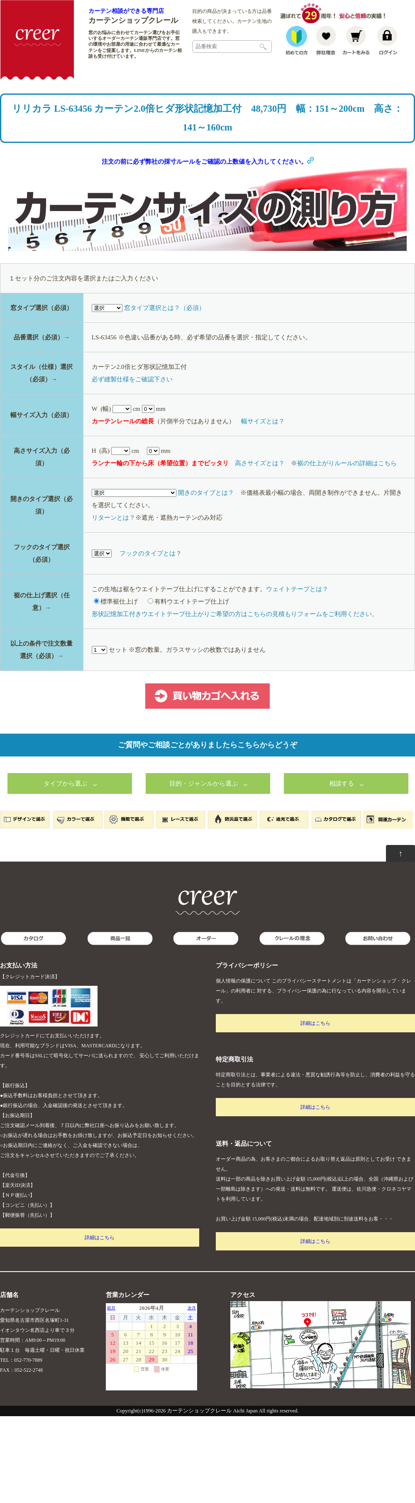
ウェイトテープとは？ (297, 592)
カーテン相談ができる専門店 (126, 10)
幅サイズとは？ (263, 424)
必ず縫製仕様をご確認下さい (132, 382)
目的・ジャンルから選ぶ (203, 786)
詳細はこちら (100, 1240)
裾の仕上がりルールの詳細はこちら (347, 466)
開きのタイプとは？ (206, 495)
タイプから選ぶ (65, 786)
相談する (341, 786)
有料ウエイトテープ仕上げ (188, 604)
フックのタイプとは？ (151, 556)
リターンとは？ (113, 520)
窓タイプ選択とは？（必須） (164, 310)
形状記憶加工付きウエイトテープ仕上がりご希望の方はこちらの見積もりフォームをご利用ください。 (235, 617)
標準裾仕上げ (116, 604)
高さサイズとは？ (260, 466)
